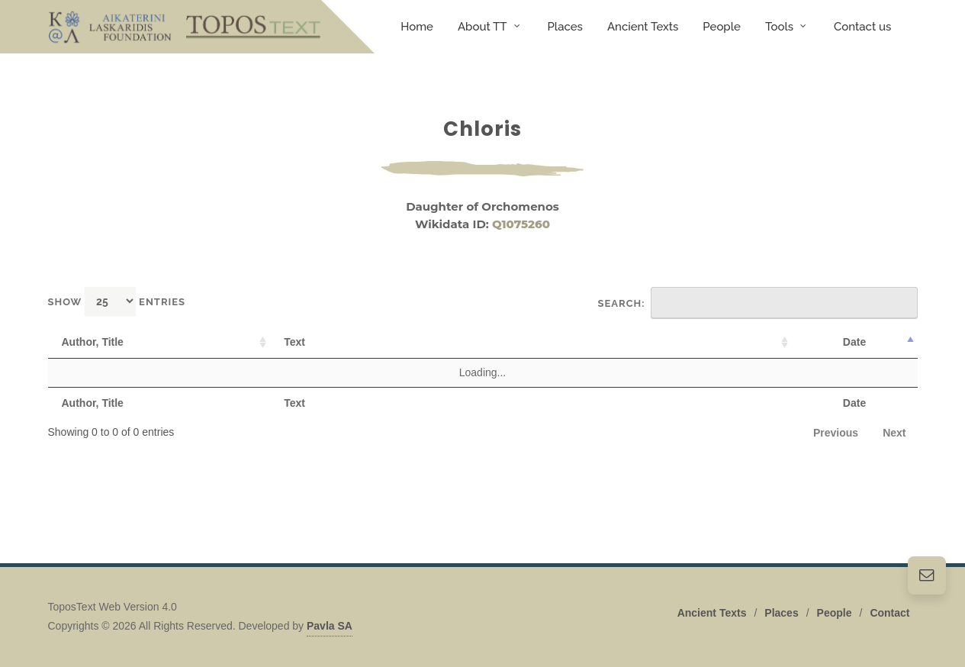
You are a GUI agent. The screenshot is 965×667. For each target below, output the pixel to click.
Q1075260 (521, 224)
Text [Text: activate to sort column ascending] (294, 342)
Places (781, 612)
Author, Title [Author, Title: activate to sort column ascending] (93, 342)
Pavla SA (329, 625)
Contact (889, 612)
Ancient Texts (712, 612)
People (834, 612)
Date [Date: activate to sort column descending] (854, 342)
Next (894, 433)
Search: (758, 303)
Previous (835, 433)
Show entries (117, 301)
